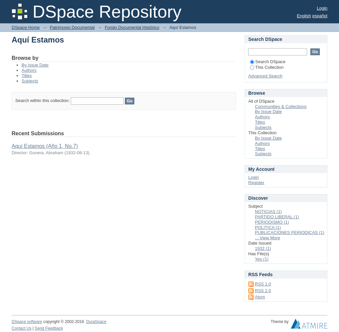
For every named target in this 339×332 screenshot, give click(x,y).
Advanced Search (265, 75)
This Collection (266, 67)
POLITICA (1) (268, 227)
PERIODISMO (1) (272, 222)
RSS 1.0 (263, 283)
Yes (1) (262, 259)
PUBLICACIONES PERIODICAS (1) (289, 232)
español (319, 15)
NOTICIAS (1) (268, 211)
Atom (260, 296)
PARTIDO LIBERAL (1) (277, 216)
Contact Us (22, 328)
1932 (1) (263, 248)
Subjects (30, 80)
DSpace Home (26, 27)
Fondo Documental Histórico (132, 27)
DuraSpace (96, 321)
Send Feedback (49, 328)
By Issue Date (35, 64)
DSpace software (27, 321)
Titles (27, 75)
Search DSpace (267, 61)
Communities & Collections (280, 106)
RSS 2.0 (263, 290)
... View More (267, 237)
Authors (29, 70)
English (304, 15)
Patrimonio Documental (72, 27)
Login (322, 8)
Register (256, 182)
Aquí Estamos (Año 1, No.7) (45, 146)
